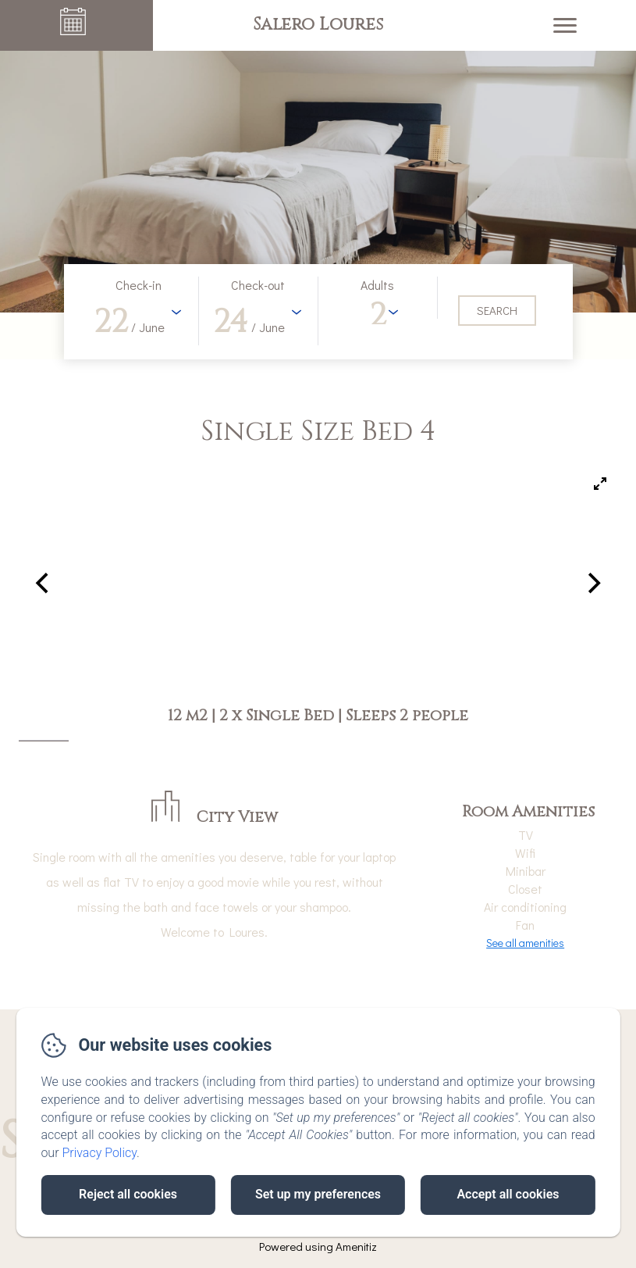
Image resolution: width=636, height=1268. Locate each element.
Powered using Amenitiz (318, 1246)
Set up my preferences (318, 1194)
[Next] (592, 583)
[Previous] (44, 583)
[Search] (497, 310)
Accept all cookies (508, 1194)
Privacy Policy (99, 1152)
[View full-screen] (600, 483)
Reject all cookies (128, 1194)
